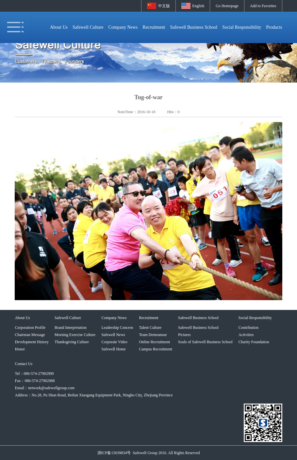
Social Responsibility (241, 27)
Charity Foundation (254, 342)
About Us (59, 27)
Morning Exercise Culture (75, 334)
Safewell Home (113, 349)
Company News (123, 27)
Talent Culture (150, 327)
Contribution (248, 327)
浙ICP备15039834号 (114, 453)
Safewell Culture (88, 27)
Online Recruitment (154, 342)
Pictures (184, 334)
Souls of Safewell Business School (205, 342)
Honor (20, 349)
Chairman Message (30, 334)
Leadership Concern (117, 327)
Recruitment (153, 27)
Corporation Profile (30, 327)
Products (274, 27)
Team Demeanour (153, 334)
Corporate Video (114, 342)
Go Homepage (227, 6)
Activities (246, 334)
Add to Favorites (263, 6)
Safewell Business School (194, 27)
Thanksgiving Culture (72, 342)
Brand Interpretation (71, 327)
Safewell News (113, 334)
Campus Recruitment (155, 349)
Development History (32, 342)
